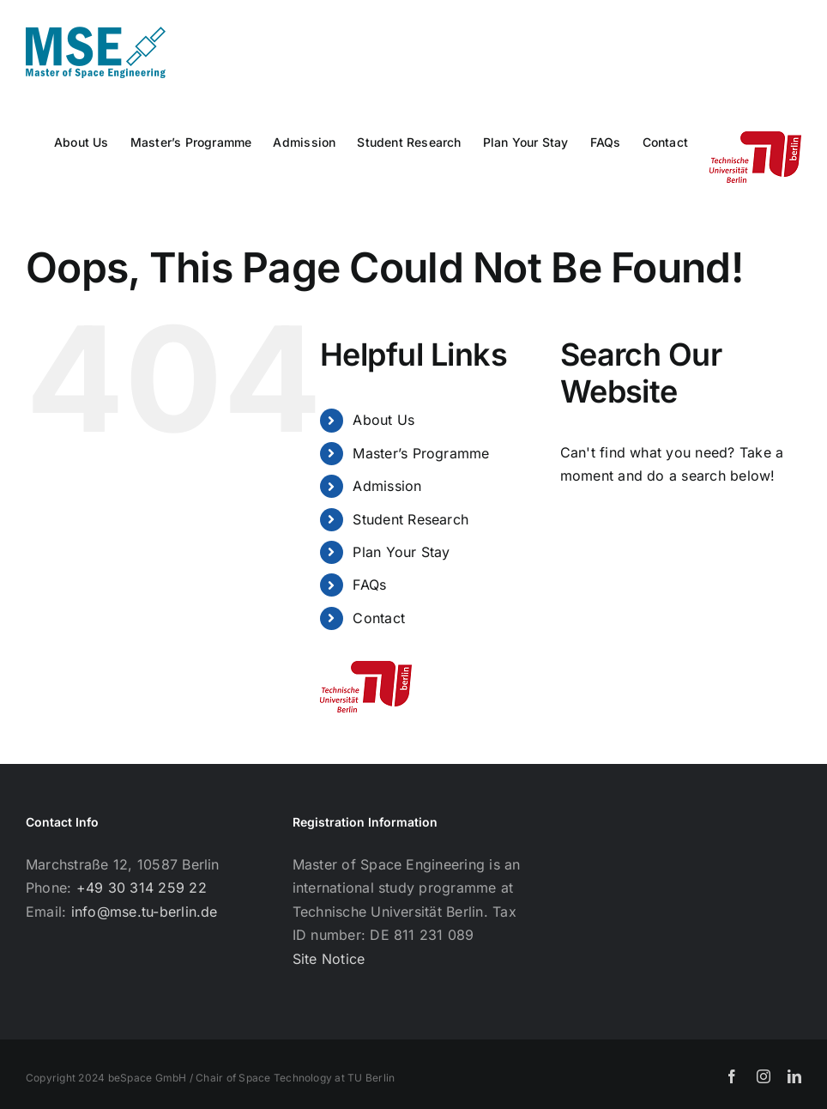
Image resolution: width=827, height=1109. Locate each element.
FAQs (369, 584)
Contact (379, 618)
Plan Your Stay (401, 552)
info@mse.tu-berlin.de (144, 911)
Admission (387, 485)
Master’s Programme (421, 453)
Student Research (410, 519)
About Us (383, 419)
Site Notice (329, 958)
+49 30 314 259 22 (141, 887)
